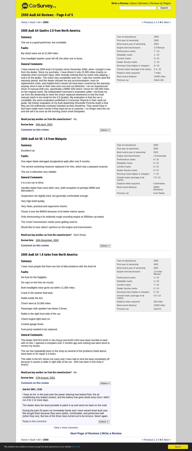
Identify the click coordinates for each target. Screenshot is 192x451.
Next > (167, 22)
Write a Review (119, 3)
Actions (106, 130)
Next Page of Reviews (85, 433)
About (133, 3)
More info (82, 447)
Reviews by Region (160, 3)
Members (143, 3)
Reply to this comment (34, 421)
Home (24, 22)
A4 (38, 22)
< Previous (147, 22)
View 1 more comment (66, 427)
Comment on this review (35, 129)
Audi (32, 22)
